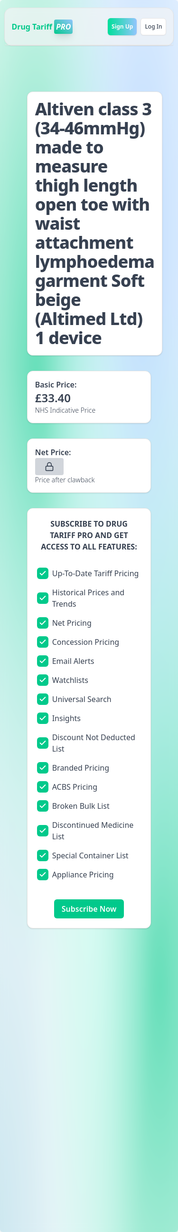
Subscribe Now (89, 909)
